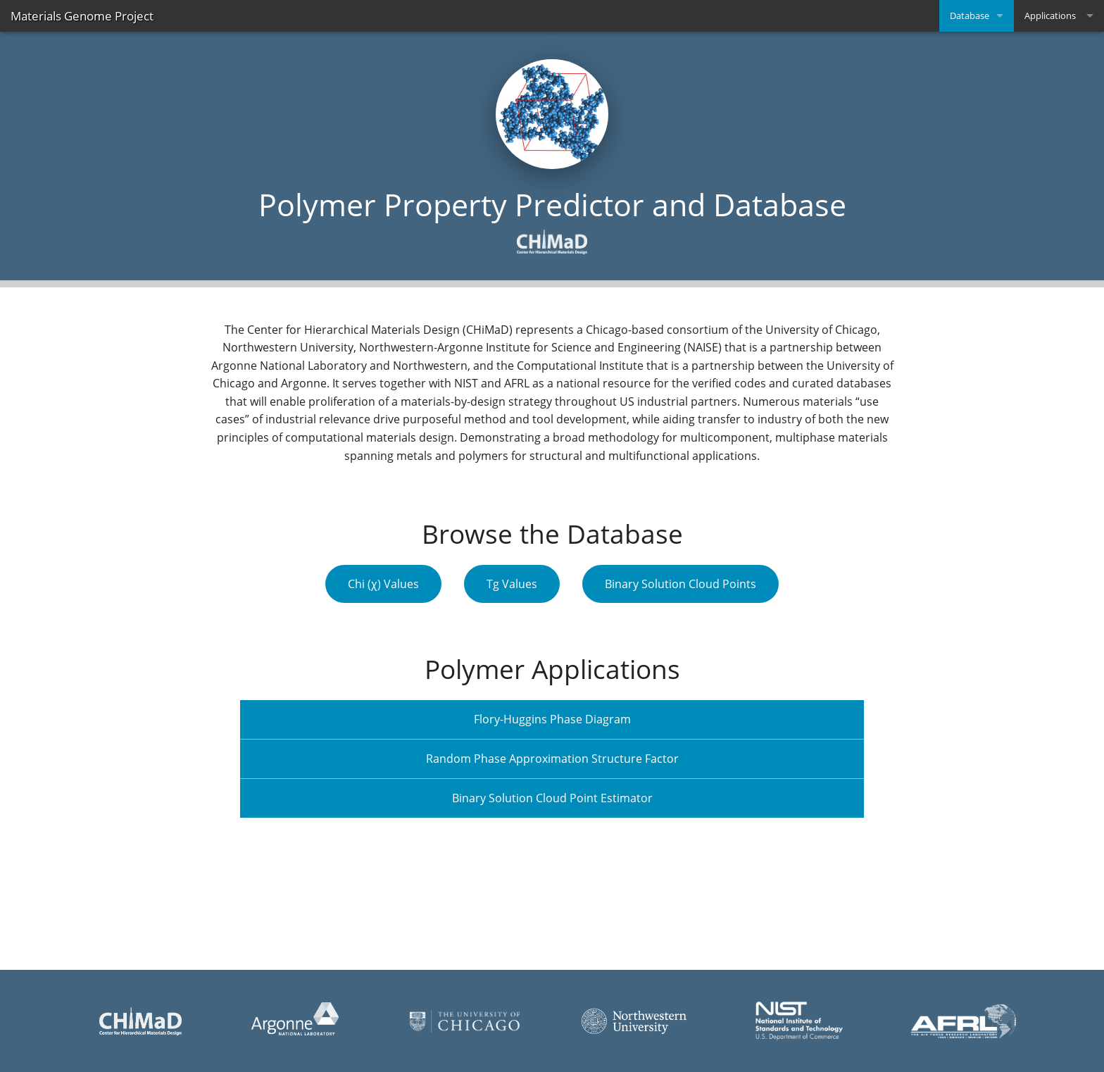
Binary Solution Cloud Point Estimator (552, 798)
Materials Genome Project (82, 16)
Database (969, 15)
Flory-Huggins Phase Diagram (552, 719)
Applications (1050, 15)
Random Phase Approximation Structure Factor (552, 758)
